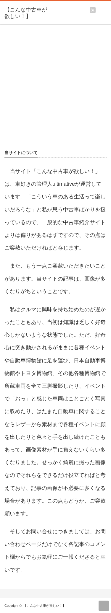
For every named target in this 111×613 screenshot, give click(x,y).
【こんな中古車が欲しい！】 (25, 13)
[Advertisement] (55, 89)
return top (104, 606)
